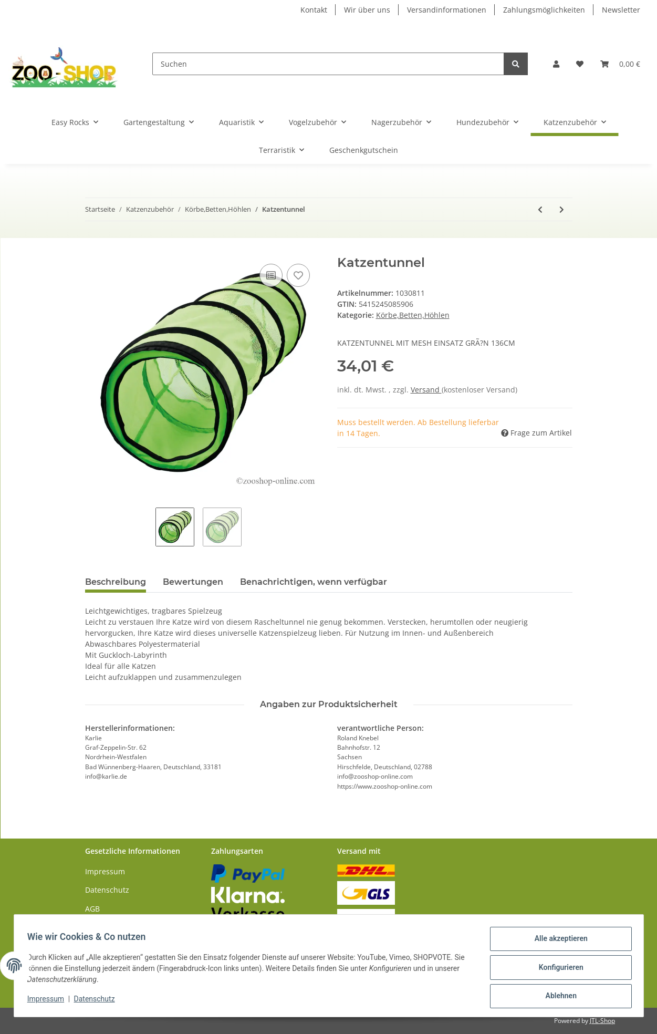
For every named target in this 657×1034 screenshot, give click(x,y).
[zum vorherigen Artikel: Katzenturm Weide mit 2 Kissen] (540, 209)
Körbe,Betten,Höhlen (413, 315)
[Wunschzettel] (580, 64)
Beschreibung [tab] (115, 582)
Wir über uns (367, 10)
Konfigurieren (557, 969)
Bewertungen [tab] (193, 582)
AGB (92, 909)
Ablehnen (557, 996)
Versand (426, 390)
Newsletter (621, 10)
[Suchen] (328, 64)
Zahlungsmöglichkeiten (544, 10)
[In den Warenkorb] (93, 249)
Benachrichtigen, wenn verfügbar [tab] (313, 582)
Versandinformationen (446, 10)
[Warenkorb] (620, 64)
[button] (556, 64)
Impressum (105, 871)
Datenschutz (107, 890)
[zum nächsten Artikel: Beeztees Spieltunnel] (561, 209)
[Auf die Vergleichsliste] (271, 275)
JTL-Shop (602, 1020)
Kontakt (313, 10)
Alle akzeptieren (557, 942)
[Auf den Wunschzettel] (298, 275)
